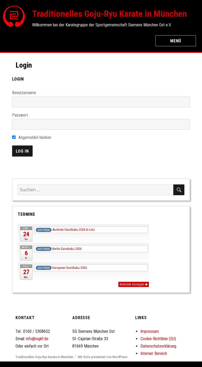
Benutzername (24, 92)
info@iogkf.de (37, 338)
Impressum (149, 331)
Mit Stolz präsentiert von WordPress (102, 357)
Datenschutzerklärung (158, 346)
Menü (175, 40)
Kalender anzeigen (134, 284)
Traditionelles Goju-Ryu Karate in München (109, 13)
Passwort (20, 115)
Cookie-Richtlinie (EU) (158, 338)
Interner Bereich (153, 353)
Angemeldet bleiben (31, 137)
